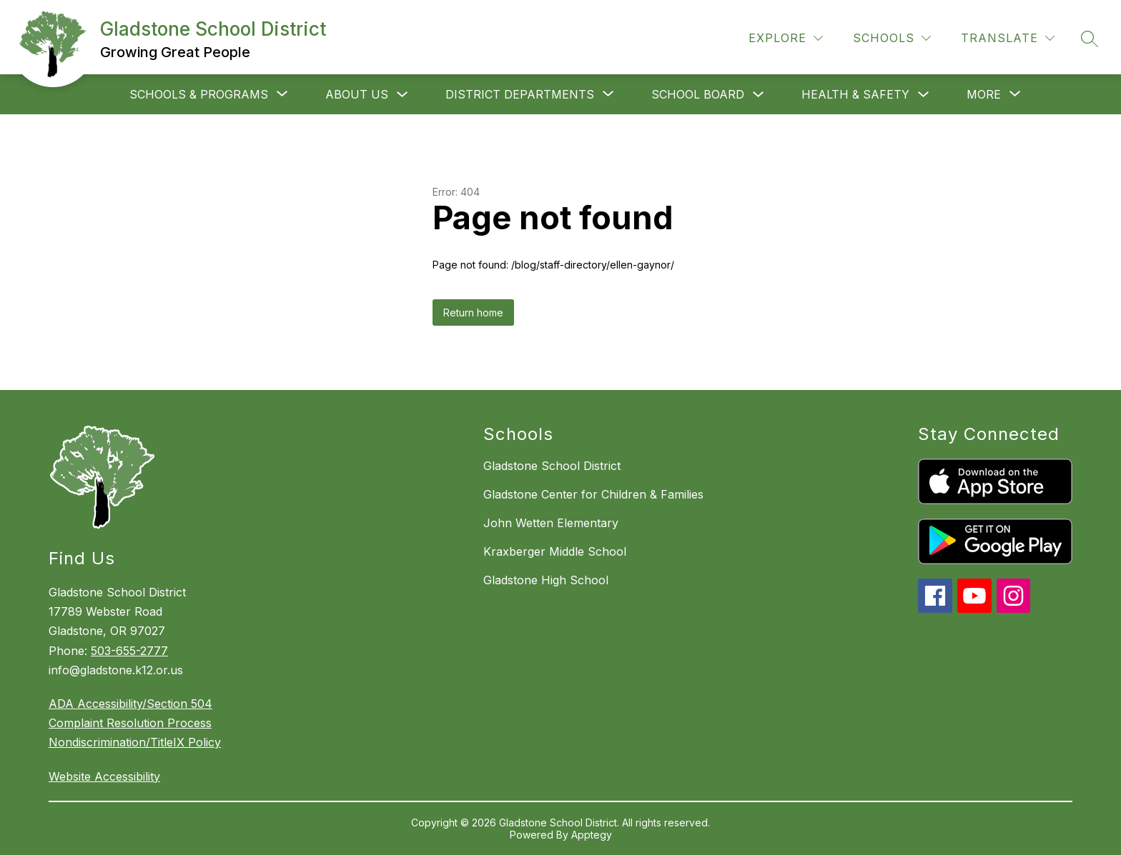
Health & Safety (855, 94)
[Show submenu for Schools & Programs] (198, 94)
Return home (473, 312)
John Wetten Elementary (550, 523)
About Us (356, 94)
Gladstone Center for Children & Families (593, 494)
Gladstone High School (545, 580)
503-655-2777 (129, 651)
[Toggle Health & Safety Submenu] (923, 94)
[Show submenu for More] (984, 94)
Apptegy (591, 835)
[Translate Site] (1007, 38)
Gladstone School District (552, 466)
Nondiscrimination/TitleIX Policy (135, 742)
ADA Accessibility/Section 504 (130, 703)
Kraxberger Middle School (554, 551)
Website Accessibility (104, 776)
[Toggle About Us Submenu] (402, 94)
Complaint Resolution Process (130, 723)
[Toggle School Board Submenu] (758, 94)
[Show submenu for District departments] (519, 94)
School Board (697, 94)
